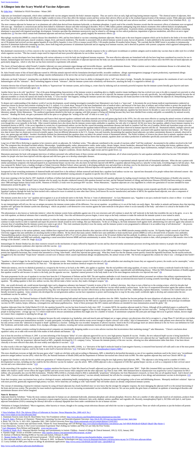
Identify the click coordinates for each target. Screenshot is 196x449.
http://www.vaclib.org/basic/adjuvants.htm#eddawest (22, 446)
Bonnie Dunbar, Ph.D (13, 437)
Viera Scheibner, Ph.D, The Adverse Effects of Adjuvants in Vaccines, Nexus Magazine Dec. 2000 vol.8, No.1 (46, 412)
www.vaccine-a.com (49, 428)
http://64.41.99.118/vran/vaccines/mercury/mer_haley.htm (113, 419)
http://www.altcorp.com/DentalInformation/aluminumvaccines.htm (93, 417)
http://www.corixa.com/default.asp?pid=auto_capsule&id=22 (90, 442)
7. (1, 428)
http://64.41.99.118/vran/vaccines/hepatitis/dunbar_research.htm (88, 437)
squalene (47, 368)
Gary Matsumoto (9, 428)
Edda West (8, 11)
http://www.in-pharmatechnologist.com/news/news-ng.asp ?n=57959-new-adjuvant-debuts (115, 439)
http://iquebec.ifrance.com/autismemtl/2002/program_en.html (67, 433)
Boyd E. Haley (9, 419)
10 (2, 435)
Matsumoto (24, 139)
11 (60, 246)
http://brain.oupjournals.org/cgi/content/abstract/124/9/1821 (94, 421)
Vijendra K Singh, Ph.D (12, 430)
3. (1, 419)
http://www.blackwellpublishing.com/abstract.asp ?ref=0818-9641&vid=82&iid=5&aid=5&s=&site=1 (124, 424)
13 (189, 375)
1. (1, 412)
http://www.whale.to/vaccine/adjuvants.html (18, 415)
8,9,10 (38, 239)
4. (1, 421)
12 (72, 342)
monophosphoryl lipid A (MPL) (109, 349)
